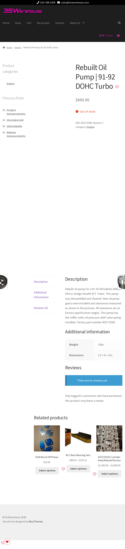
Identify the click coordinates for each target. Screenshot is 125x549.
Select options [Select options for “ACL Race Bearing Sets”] (78, 468)
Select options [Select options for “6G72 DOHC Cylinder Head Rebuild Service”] (109, 473)
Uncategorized (15, 120)
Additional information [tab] (41, 294)
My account (43, 22)
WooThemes (36, 521)
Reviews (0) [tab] (41, 308)
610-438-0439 (45, 2)
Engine (18, 47)
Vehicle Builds (14, 126)
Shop (18, 22)
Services (59, 22)
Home (6, 22)
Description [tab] (41, 281)
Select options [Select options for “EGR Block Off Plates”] (47, 470)
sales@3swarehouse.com (72, 2)
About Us (75, 22)
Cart (29, 22)
